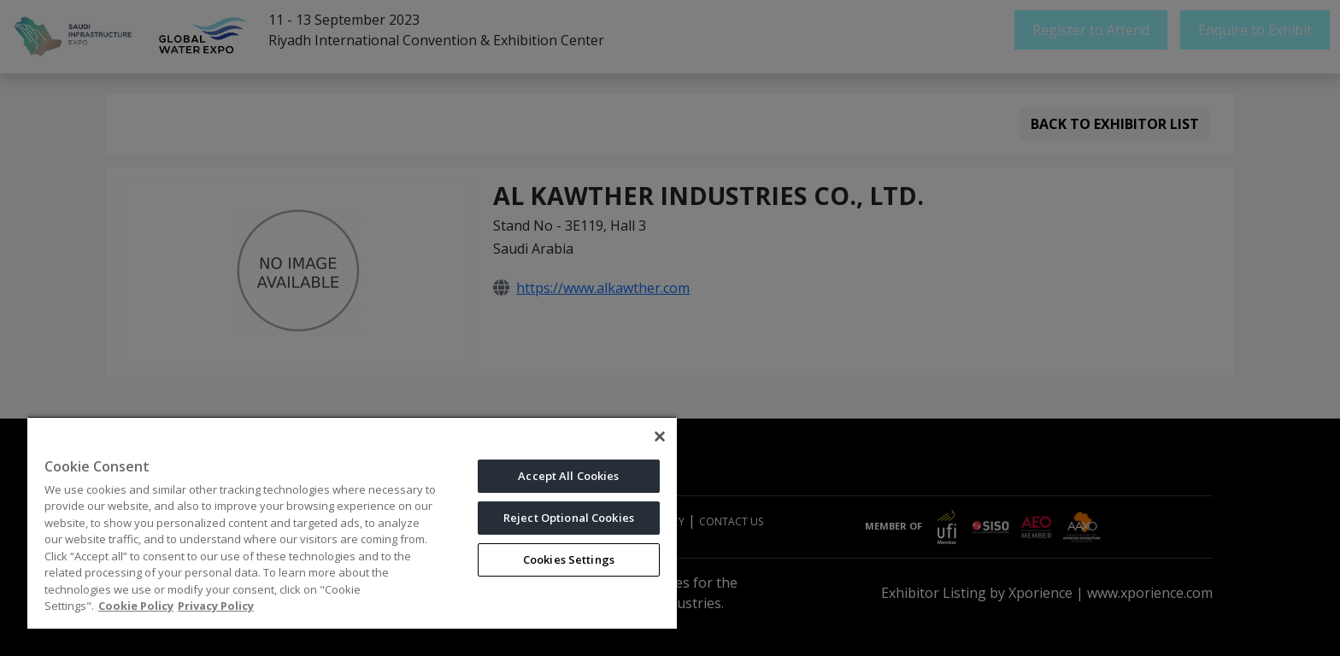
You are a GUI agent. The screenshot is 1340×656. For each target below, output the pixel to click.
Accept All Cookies (568, 475)
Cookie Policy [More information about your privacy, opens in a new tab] (135, 605)
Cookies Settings (568, 559)
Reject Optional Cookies (568, 517)
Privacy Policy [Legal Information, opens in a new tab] (216, 605)
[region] (352, 522)
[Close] (660, 436)
